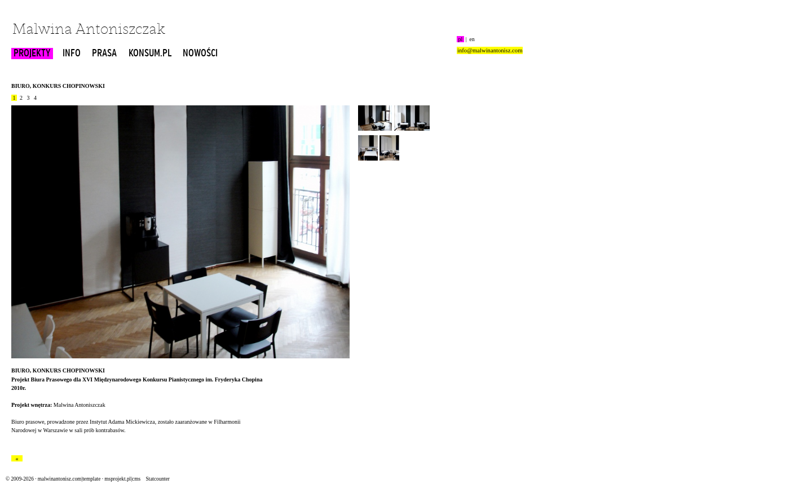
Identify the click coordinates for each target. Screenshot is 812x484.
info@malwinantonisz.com (489, 50)
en (472, 39)
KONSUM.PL (150, 53)
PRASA (104, 53)
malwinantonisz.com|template (69, 479)
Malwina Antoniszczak (88, 30)
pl (460, 39)
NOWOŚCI (200, 53)
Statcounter (157, 479)
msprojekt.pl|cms (122, 479)
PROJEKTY (32, 53)
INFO (72, 53)
